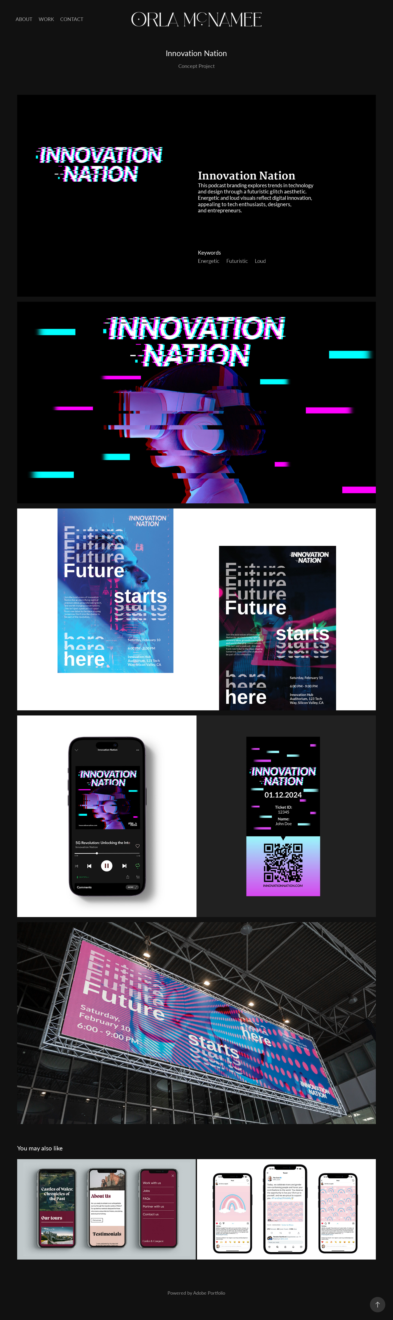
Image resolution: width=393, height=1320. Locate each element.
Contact (71, 19)
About (24, 19)
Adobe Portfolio (209, 1293)
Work (46, 19)
